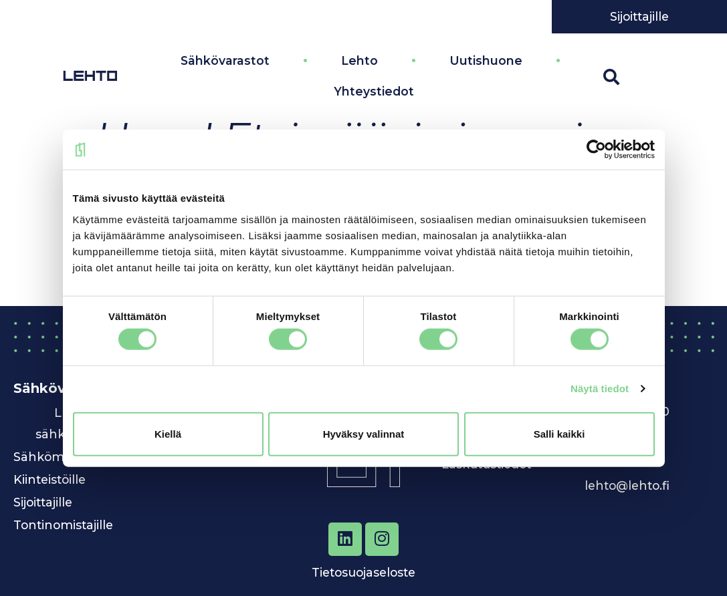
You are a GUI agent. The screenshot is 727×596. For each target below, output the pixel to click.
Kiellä (167, 433)
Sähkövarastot (225, 60)
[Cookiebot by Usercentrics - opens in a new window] (596, 150)
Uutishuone (485, 60)
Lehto (359, 60)
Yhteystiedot (374, 91)
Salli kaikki (559, 433)
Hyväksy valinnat (364, 433)
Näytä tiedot (599, 388)
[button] (611, 76)
